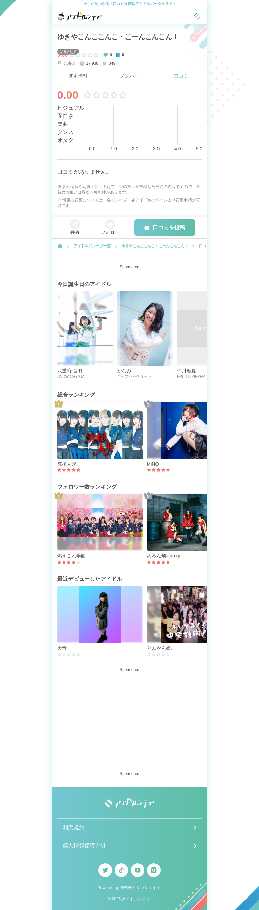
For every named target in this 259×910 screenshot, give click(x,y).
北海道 (66, 63)
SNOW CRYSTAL (72, 376)
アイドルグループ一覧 (92, 246)
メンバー (129, 76)
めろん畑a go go (164, 555)
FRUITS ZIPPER (191, 376)
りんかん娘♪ (160, 648)
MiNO (153, 464)
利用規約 (73, 827)
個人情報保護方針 (84, 846)
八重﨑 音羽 (69, 370)
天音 (62, 648)
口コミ (181, 76)
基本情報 (77, 76)
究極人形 (66, 464)
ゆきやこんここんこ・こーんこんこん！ (118, 37)
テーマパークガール (134, 376)
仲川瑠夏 (186, 370)
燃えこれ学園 (71, 555)
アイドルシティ (136, 898)
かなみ (124, 370)
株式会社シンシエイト (140, 887)
